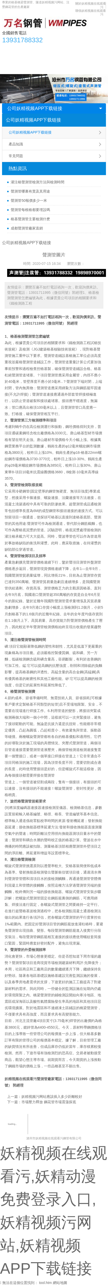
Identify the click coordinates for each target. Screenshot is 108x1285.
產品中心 (25, 48)
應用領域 (50, 59)
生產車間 (70, 59)
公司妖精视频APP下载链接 (34, 108)
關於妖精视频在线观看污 (24, 69)
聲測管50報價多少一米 (29, 200)
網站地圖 (60, 1283)
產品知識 (16, 144)
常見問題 (16, 156)
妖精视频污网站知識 (21, 59)
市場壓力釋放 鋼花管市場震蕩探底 (48, 1102)
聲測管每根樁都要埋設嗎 (30, 210)
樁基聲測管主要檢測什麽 (30, 219)
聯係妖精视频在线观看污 (69, 69)
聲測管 (49, 775)
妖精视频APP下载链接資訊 (59, 48)
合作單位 (89, 59)
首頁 (8, 48)
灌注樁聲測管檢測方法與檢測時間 (37, 182)
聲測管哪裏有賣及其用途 (30, 191)
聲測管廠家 (46, 1079)
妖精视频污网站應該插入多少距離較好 (51, 1097)
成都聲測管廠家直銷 (27, 228)
